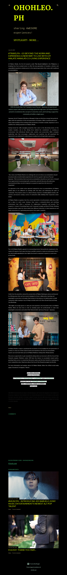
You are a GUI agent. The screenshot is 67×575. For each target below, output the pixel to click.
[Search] (58, 5)
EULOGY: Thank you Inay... (22, 550)
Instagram (28, 378)
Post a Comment (16, 509)
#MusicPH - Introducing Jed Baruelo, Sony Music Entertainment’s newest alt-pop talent (32, 503)
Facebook (49, 378)
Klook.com (12, 463)
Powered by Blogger (33, 564)
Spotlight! (20, 40)
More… (34, 40)
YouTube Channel (39, 381)
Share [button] (9, 407)
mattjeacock (38, 567)
